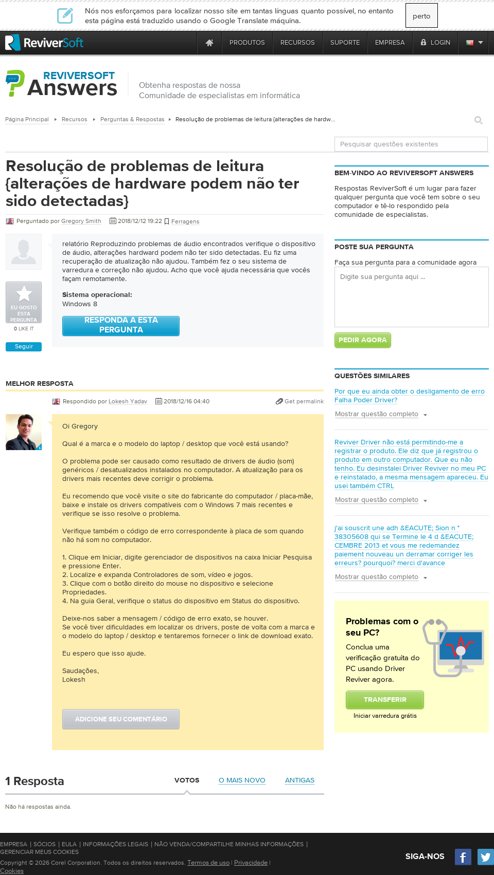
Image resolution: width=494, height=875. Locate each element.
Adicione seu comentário (121, 719)
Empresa (13, 844)
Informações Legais (115, 844)
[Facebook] (463, 864)
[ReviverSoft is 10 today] (187, 42)
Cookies (12, 870)
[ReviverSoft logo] (44, 42)
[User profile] (24, 445)
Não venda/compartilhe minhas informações (229, 844)
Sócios (44, 844)
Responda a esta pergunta (121, 325)
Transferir (385, 699)
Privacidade (251, 862)
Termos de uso (208, 862)
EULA (69, 844)
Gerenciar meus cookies (39, 851)
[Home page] (209, 42)
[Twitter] (486, 864)
